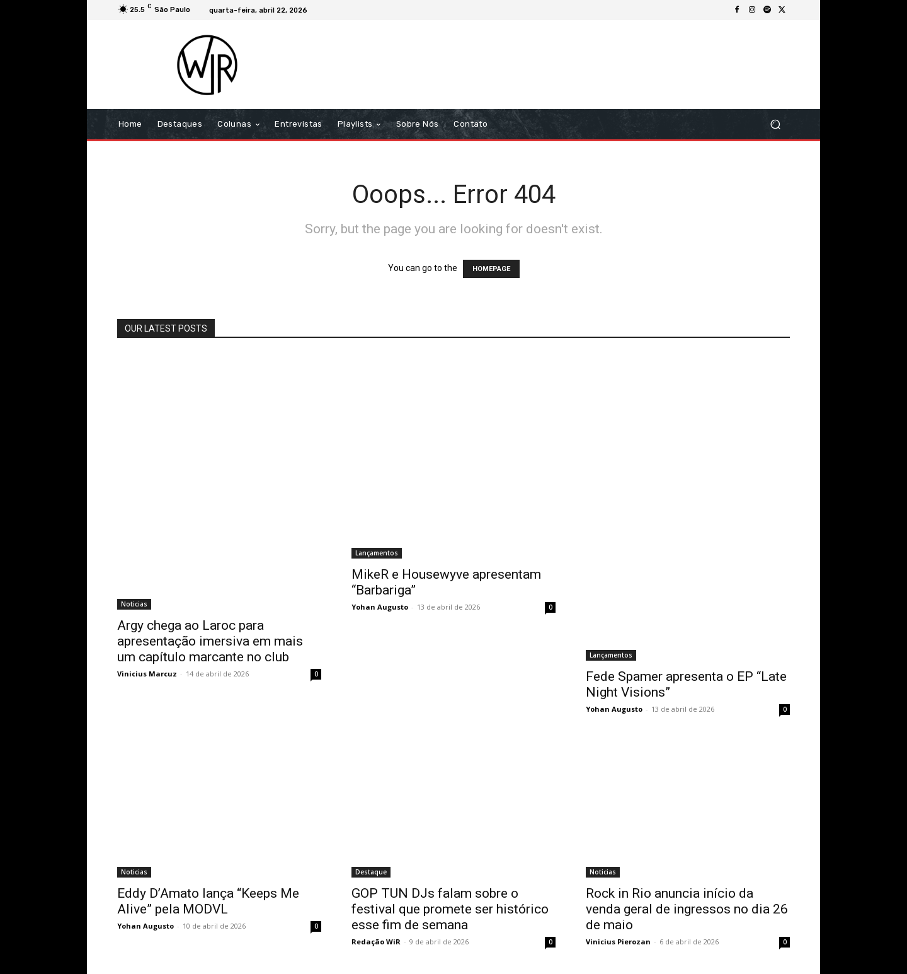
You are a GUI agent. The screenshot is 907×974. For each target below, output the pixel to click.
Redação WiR (376, 941)
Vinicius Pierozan (618, 941)
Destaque (371, 871)
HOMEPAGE (491, 269)
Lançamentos (376, 552)
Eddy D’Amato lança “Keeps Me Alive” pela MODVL (208, 901)
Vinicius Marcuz (147, 673)
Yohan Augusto (379, 607)
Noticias (134, 604)
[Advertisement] (558, 64)
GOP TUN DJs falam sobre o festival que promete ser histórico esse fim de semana (450, 909)
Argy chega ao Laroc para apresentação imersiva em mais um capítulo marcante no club (210, 641)
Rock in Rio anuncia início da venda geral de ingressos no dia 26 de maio (687, 909)
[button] (775, 124)
